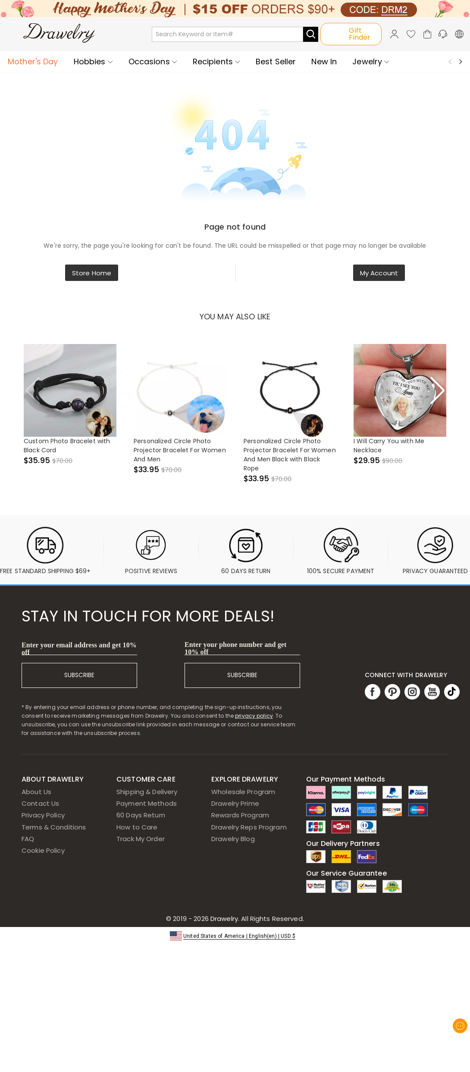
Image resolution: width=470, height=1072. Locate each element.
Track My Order (140, 838)
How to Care (136, 827)
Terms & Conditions (54, 827)
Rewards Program (240, 815)
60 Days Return (140, 815)
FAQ (28, 838)
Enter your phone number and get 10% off (236, 648)
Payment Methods (146, 803)
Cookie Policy (43, 850)
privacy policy (254, 715)
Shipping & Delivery (147, 791)
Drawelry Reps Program (249, 827)
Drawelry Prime (235, 803)
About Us (36, 791)
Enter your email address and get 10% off (79, 648)
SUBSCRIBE (79, 675)
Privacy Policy (43, 815)
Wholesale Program (243, 791)
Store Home (91, 272)
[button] (235, 935)
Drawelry (256, 918)
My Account (379, 272)
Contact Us (40, 803)
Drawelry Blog (233, 838)
